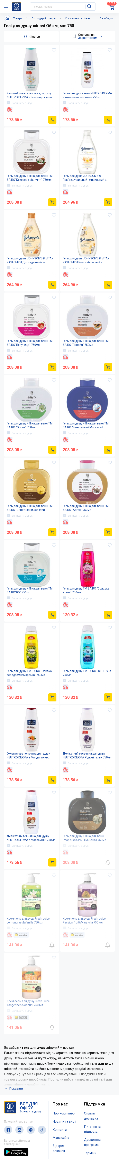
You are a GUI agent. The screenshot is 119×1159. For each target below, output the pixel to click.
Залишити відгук (20, 103)
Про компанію (64, 1113)
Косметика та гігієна (77, 18)
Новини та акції (64, 1121)
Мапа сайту (61, 1138)
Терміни (90, 1153)
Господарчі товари (44, 18)
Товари (17, 18)
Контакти (60, 1130)
